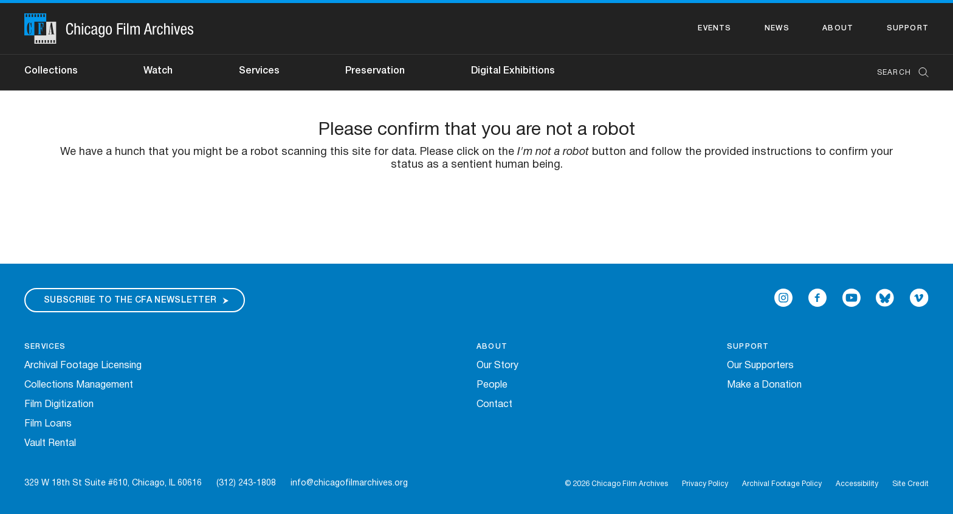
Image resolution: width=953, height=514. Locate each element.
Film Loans (48, 424)
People (491, 385)
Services (259, 71)
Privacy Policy (705, 484)
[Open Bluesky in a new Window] (885, 297)
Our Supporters (760, 366)
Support (908, 28)
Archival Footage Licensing (83, 366)
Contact (494, 404)
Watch (158, 71)
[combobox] (897, 72)
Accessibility (857, 484)
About (837, 28)
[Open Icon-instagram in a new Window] (783, 297)
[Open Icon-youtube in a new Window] (851, 297)
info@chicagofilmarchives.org (349, 483)
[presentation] (476, 209)
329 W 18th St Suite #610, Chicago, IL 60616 (113, 483)
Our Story (497, 366)
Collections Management (78, 385)
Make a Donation (764, 385)
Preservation (375, 71)
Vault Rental (50, 443)
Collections (51, 71)
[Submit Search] (919, 72)
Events (714, 28)
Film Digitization (59, 404)
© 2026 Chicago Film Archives (616, 484)
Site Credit (910, 484)
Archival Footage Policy (782, 484)
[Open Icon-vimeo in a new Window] (919, 297)
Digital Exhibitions (513, 71)
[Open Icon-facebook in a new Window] (817, 297)
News (777, 28)
